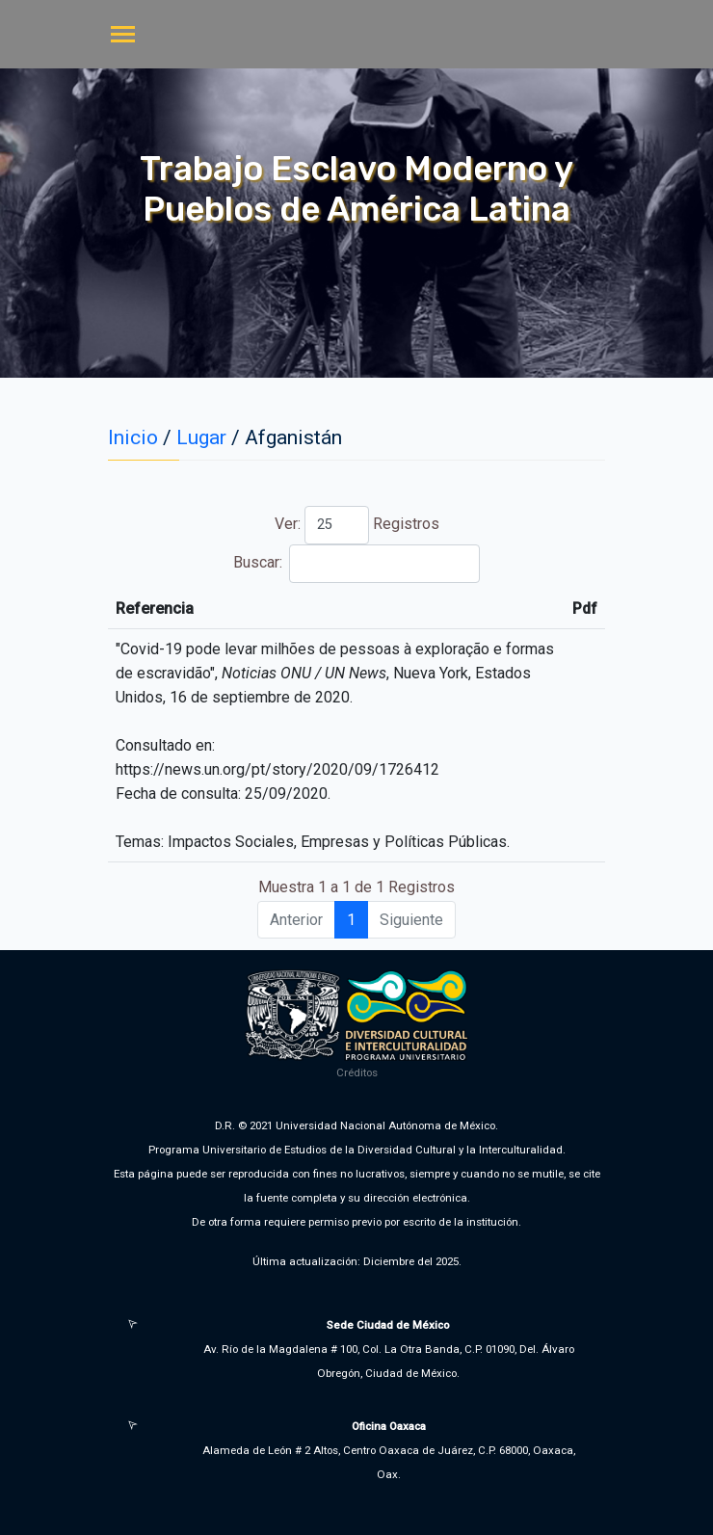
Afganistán (293, 437)
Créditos (357, 1072)
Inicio (133, 437)
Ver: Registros (357, 525)
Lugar (201, 437)
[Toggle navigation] (123, 36)
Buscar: (356, 563)
